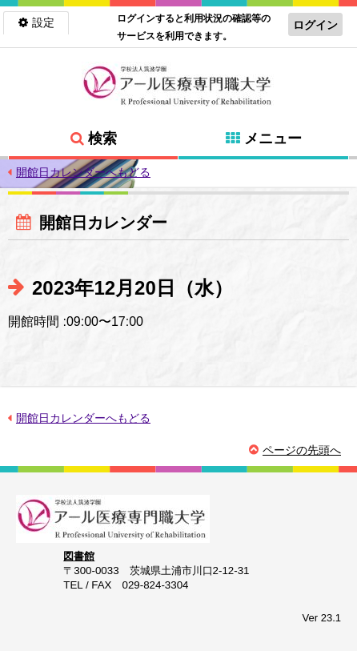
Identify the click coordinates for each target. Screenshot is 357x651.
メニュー (273, 139)
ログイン (315, 24)
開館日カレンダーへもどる (83, 172)
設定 (43, 22)
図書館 (78, 556)
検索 (102, 139)
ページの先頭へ (302, 450)
